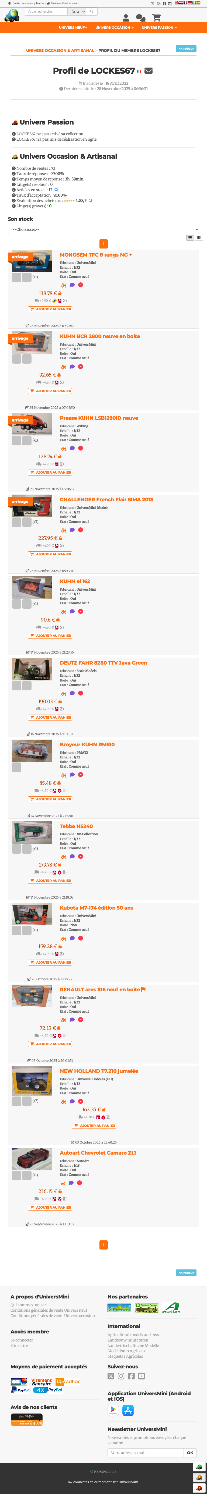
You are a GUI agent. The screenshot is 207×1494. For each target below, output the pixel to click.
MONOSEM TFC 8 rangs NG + (96, 255)
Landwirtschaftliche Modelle (133, 1345)
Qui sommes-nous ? (28, 1305)
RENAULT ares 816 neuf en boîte (100, 990)
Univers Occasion (114, 28)
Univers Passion (159, 28)
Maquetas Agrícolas (125, 1356)
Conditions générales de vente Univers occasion (53, 1315)
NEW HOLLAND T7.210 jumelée (99, 1071)
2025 (112, 1472)
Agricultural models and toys (133, 1334)
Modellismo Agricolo (126, 1350)
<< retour (186, 49)
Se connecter (22, 1340)
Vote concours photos (26, 3)
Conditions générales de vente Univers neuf (49, 1310)
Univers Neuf (73, 28)
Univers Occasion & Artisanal (60, 50)
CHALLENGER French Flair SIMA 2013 (106, 500)
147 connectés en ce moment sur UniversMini (103, 1482)
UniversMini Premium (66, 3)
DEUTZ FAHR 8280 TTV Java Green (103, 663)
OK (190, 1452)
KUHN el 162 (75, 581)
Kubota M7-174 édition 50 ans (96, 908)
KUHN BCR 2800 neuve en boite (100, 336)
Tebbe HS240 (76, 826)
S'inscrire (19, 1345)
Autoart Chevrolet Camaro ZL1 (98, 1153)
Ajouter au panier (50, 309)
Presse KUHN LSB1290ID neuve (99, 418)
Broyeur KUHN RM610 (87, 745)
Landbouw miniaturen (128, 1340)
